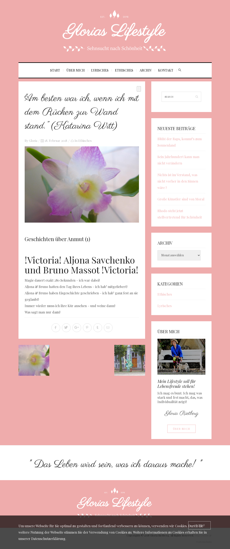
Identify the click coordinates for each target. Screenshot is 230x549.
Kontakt (165, 70)
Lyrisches (100, 70)
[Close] (199, 525)
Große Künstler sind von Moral (180, 199)
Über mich (75, 70)
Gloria (33, 141)
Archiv (146, 70)
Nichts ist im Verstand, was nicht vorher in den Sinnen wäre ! (177, 181)
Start (55, 70)
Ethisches (124, 70)
